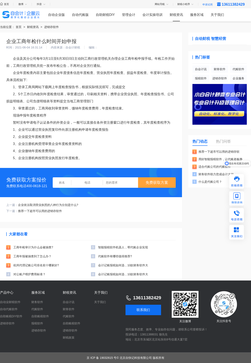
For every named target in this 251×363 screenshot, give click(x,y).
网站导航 (162, 4)
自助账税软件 (40, 316)
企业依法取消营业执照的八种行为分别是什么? (48, 205)
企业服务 (238, 78)
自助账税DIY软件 (11, 316)
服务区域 (197, 14)
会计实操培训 (152, 14)
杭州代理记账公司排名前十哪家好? (36, 265)
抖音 (41, 4)
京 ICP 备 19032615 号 (102, 357)
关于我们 (217, 14)
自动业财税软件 (10, 302)
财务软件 (219, 69)
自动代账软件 (9, 309)
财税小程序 (185, 4)
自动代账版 (80, 14)
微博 (22, 4)
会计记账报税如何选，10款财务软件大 (123, 265)
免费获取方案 (157, 182)
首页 (4, 4)
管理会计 (128, 14)
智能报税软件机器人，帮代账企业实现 (123, 247)
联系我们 (143, 310)
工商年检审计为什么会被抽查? (33, 247)
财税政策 (68, 337)
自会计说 (201, 69)
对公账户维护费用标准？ (29, 274)
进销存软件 (51, 27)
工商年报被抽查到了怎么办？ (32, 256)
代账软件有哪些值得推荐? (115, 256)
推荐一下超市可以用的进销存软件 (40, 211)
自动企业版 (56, 14)
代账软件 (238, 69)
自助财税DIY (105, 14)
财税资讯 (176, 14)
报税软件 (201, 78)
